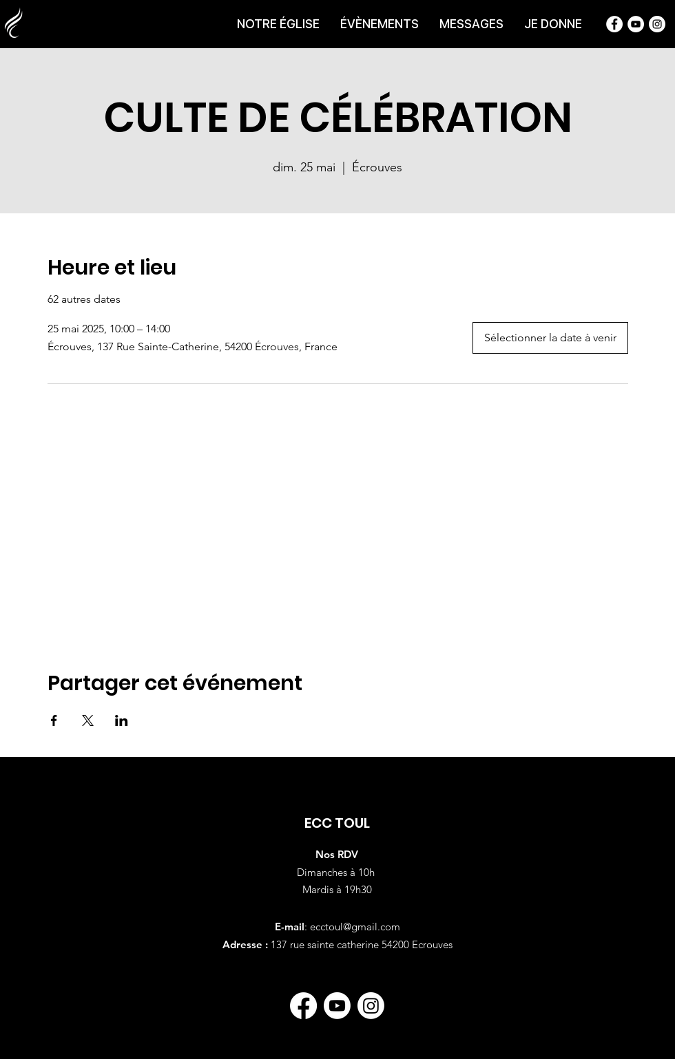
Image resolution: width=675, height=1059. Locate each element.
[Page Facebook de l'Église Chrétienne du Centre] (614, 24)
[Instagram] (370, 1005)
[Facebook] (303, 1005)
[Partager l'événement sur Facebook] (54, 720)
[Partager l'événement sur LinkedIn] (121, 720)
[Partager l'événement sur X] (87, 720)
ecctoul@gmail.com (355, 926)
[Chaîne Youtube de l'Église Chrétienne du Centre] (635, 24)
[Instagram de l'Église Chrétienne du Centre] (657, 24)
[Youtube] (337, 1005)
